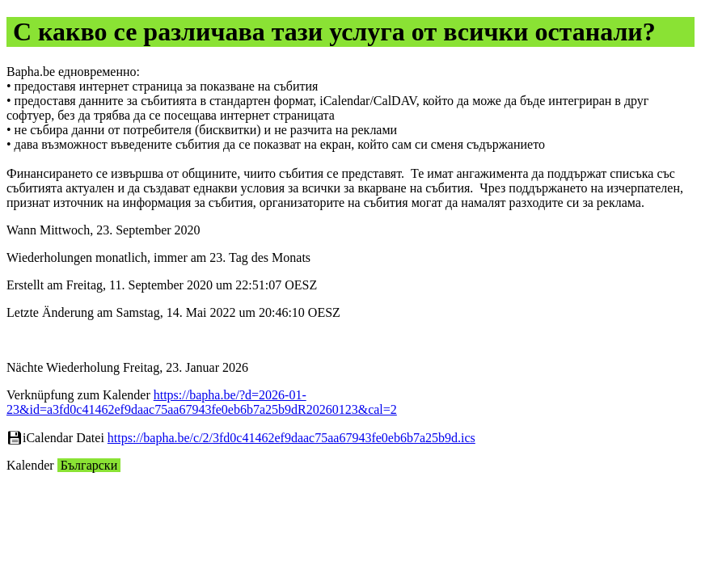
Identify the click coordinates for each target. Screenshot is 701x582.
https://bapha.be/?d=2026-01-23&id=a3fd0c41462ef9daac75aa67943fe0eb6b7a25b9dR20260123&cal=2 (201, 402)
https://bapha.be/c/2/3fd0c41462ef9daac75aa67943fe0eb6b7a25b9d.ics (291, 438)
